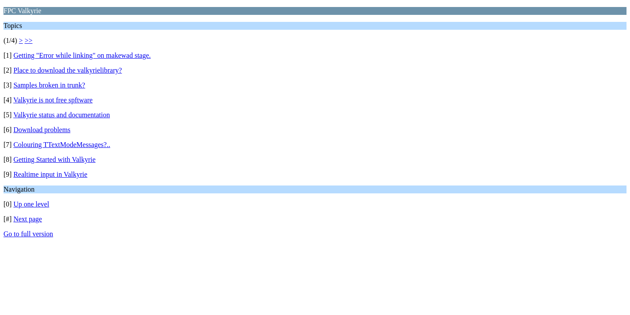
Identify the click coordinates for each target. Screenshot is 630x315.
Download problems (42, 129)
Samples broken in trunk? (49, 85)
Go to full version (28, 234)
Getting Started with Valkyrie (55, 159)
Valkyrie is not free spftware (52, 100)
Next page (28, 219)
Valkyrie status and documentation (61, 115)
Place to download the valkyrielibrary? (68, 70)
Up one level (31, 204)
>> (28, 40)
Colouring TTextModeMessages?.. (62, 144)
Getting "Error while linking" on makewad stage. (82, 55)
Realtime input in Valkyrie (51, 174)
